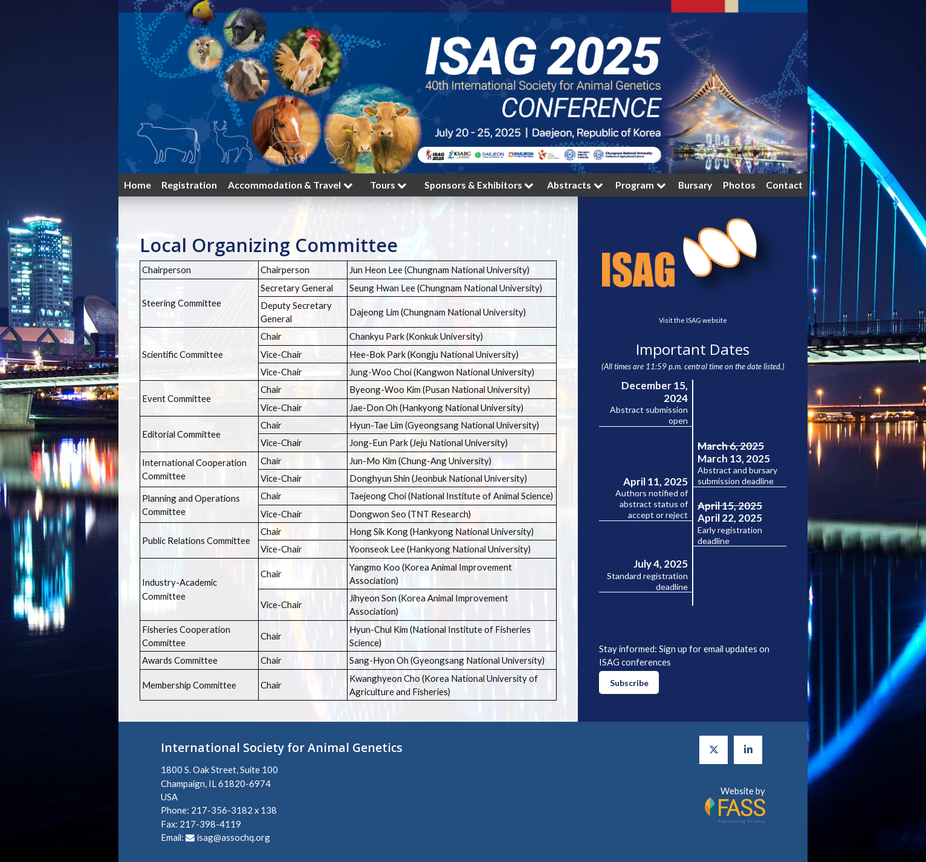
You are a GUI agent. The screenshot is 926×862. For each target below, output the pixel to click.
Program (641, 184)
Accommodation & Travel (291, 184)
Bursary (695, 184)
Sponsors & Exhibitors (480, 184)
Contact (784, 184)
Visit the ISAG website (693, 320)
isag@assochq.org (233, 837)
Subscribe (629, 683)
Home (137, 184)
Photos (739, 184)
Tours (389, 184)
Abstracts (576, 184)
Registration (189, 184)
